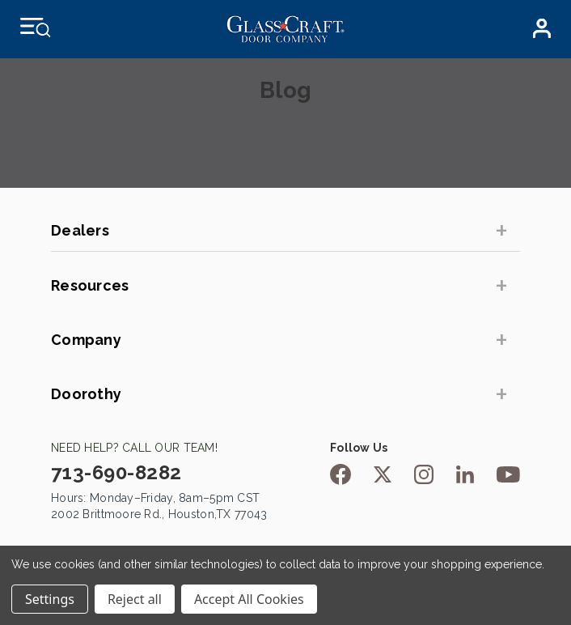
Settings (49, 599)
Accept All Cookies (249, 599)
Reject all (135, 599)
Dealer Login (542, 28)
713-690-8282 (116, 472)
